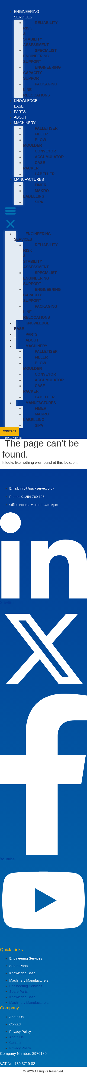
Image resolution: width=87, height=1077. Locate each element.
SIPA (39, 202)
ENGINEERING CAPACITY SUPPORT (42, 72)
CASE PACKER (34, 165)
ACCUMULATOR (49, 157)
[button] (10, 218)
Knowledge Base (22, 973)
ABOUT (20, 117)
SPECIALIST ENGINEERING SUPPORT (40, 56)
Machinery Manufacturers (28, 980)
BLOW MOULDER (34, 142)
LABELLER (45, 174)
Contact (15, 1024)
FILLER (41, 134)
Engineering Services (25, 958)
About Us (16, 1017)
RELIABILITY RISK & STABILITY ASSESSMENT (40, 34)
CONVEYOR (45, 151)
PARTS (20, 112)
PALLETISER (46, 128)
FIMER (40, 185)
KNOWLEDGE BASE (31, 326)
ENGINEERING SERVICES (32, 236)
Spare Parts (18, 966)
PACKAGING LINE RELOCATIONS (40, 89)
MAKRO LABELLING (36, 193)
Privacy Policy (20, 1031)
